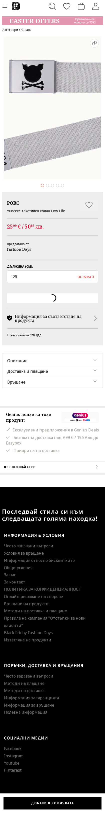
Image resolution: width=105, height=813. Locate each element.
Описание (17, 360)
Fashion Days (19, 249)
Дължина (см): (20, 266)
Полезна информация (25, 712)
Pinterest (13, 770)
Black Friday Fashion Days (28, 632)
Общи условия (18, 567)
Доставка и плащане (27, 371)
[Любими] (66, 6)
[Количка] (81, 6)
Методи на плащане (24, 683)
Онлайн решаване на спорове (33, 596)
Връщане (16, 382)
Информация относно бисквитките (39, 560)
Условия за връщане (24, 553)
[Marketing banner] (52, 18)
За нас (10, 574)
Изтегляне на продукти (27, 640)
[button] (52, 276)
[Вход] (95, 6)
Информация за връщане (29, 705)
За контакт (14, 582)
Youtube (12, 763)
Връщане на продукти (26, 604)
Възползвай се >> (52, 467)
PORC (13, 203)
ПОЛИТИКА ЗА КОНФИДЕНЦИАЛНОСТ (42, 589)
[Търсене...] (52, 6)
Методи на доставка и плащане (35, 611)
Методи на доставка (24, 690)
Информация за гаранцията (31, 698)
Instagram (14, 756)
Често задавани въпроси (28, 546)
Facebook (13, 748)
